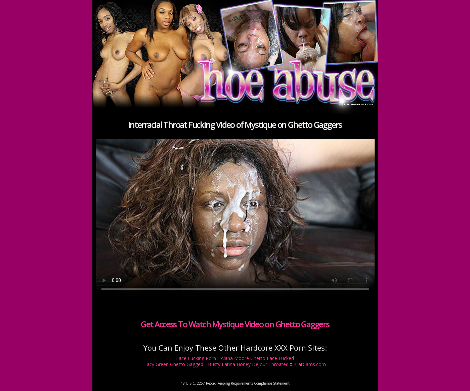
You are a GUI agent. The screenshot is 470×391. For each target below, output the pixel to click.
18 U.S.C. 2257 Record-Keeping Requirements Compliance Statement (235, 383)
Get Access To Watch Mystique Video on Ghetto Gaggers (235, 324)
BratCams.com (309, 364)
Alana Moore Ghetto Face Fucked (257, 358)
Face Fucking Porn (196, 358)
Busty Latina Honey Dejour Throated (248, 364)
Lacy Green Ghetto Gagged (173, 364)
